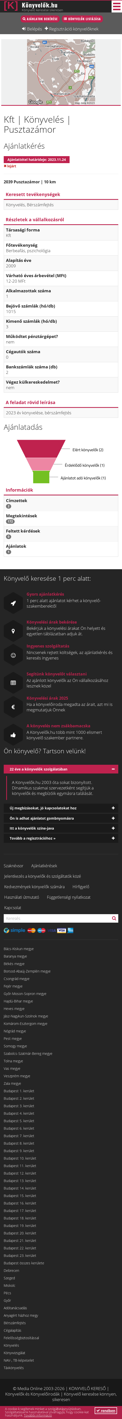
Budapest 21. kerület (20, 1240)
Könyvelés (11, 1345)
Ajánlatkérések (44, 866)
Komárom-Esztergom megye (25, 1023)
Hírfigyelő (81, 886)
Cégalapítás (12, 1330)
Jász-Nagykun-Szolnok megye (26, 1016)
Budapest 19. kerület (20, 1225)
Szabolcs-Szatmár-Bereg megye (28, 1053)
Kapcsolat (12, 907)
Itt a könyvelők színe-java (32, 828)
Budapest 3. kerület (19, 1105)
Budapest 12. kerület (20, 1173)
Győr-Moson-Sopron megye (25, 993)
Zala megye (12, 1083)
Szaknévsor (13, 866)
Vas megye (12, 1068)
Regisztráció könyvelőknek (73, 28)
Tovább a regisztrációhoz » (33, 838)
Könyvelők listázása (84, 19)
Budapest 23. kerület (20, 1255)
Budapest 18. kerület (20, 1218)
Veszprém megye (17, 1076)
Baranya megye (15, 956)
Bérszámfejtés (15, 1322)
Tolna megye (13, 1061)
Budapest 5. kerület (19, 1120)
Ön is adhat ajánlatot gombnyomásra (42, 818)
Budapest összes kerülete (24, 1263)
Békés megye (14, 963)
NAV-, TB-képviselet (19, 1360)
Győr (7, 1300)
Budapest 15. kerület (20, 1195)
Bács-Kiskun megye (19, 948)
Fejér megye (13, 986)
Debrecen (11, 1270)
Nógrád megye (15, 1031)
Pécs (7, 1293)
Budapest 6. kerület (19, 1128)
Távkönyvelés (14, 1367)
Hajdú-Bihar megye (18, 1001)
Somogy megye (15, 1046)
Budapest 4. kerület (19, 1113)
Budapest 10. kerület (20, 1158)
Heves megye (14, 1008)
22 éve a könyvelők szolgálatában (38, 769)
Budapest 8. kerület (19, 1143)
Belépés (34, 28)
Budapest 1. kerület (19, 1091)
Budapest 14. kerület (20, 1188)
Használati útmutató (21, 897)
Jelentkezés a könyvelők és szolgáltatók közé (42, 876)
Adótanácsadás (15, 1308)
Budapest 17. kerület (20, 1210)
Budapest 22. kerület (20, 1248)
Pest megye (13, 1038)
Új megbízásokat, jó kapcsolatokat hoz (43, 808)
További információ (38, 1415)
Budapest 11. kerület (20, 1165)
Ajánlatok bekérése (42, 19)
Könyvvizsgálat (14, 1352)
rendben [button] (105, 1410)
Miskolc (9, 1285)
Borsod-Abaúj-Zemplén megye (27, 971)
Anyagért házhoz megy (21, 1315)
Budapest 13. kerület (20, 1180)
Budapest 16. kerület (20, 1203)
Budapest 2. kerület (19, 1098)
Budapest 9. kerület (19, 1150)
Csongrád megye (17, 978)
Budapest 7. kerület (19, 1135)
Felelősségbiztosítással (21, 1337)
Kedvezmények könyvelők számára (34, 886)
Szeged (9, 1278)
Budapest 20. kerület (20, 1233)
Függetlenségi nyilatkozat (68, 897)
